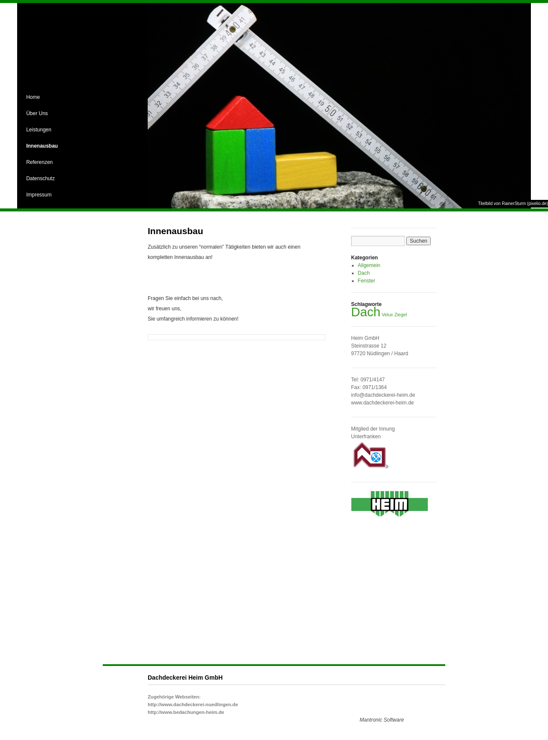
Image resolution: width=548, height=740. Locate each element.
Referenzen (39, 162)
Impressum (38, 195)
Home (33, 97)
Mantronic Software (382, 720)
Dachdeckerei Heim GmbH (185, 677)
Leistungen (38, 130)
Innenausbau (42, 146)
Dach (364, 273)
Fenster (366, 281)
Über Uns (37, 113)
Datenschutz (40, 178)
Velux (387, 314)
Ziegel (400, 314)
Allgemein (369, 265)
